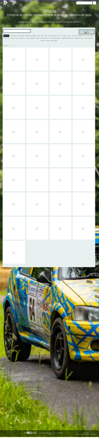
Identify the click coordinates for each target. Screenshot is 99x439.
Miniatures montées (55, 38)
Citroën (45, 35)
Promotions (42, 40)
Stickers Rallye (54, 40)
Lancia (69, 35)
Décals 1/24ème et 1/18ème (30, 35)
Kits (49, 38)
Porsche (92, 35)
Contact (55, 3)
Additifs (37, 38)
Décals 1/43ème (21, 35)
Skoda (8, 38)
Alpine (38, 35)
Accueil (30, 3)
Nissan (84, 35)
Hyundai (65, 35)
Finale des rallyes (44, 38)
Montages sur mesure (79, 38)
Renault (50, 35)
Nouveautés (6, 35)
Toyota (27, 38)
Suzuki (16, 38)
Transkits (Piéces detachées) (67, 38)
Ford (61, 35)
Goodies (48, 40)
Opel (88, 35)
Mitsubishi (80, 35)
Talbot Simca (22, 38)
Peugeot (55, 35)
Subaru (12, 38)
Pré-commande (13, 35)
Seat (5, 38)
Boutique (47, 3)
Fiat (58, 35)
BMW (42, 35)
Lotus (73, 35)
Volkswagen (32, 38)
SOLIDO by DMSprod (89, 38)
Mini (76, 35)
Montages (38, 3)
